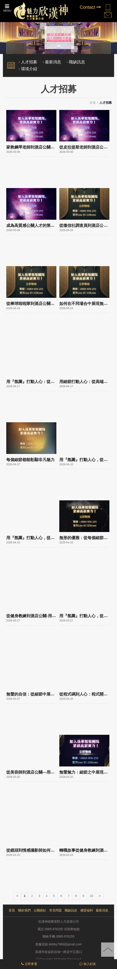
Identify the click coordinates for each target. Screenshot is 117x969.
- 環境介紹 (28, 69)
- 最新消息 (52, 62)
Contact (90, 7)
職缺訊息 (71, 910)
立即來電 (29, 964)
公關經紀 (40, 910)
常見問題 (55, 910)
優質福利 (86, 910)
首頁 (92, 102)
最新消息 (102, 910)
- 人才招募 (28, 62)
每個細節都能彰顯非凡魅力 (30, 460)
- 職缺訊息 (75, 62)
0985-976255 (65, 936)
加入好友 (87, 964)
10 (91, 896)
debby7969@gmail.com (65, 944)
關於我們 (24, 910)
